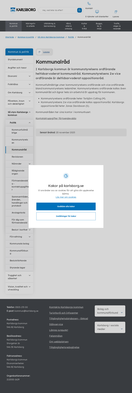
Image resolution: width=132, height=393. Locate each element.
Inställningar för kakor (66, 216)
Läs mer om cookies (66, 197)
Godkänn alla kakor (66, 206)
